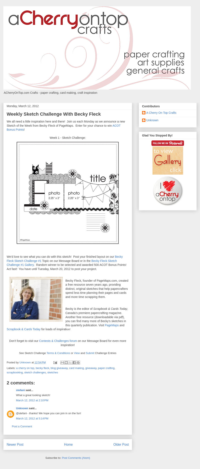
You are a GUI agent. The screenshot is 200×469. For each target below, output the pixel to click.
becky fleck (42, 368)
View (77, 353)
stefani (20, 390)
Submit (90, 353)
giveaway (90, 368)
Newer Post (15, 444)
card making (76, 368)
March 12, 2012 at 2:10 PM (32, 400)
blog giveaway (59, 368)
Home (68, 444)
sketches (52, 372)
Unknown (22, 408)
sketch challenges (35, 372)
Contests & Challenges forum (58, 341)
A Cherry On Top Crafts (161, 112)
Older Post (121, 444)
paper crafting (106, 368)
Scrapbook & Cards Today (23, 329)
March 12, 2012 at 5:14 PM (32, 418)
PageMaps (112, 325)
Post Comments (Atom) (76, 457)
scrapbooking (15, 372)
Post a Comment (22, 426)
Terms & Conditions (58, 353)
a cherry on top (25, 368)
